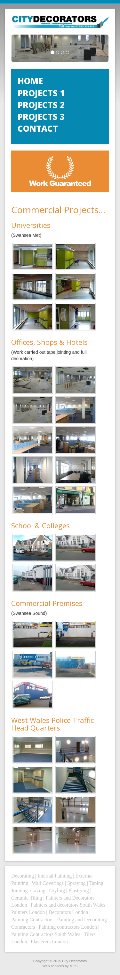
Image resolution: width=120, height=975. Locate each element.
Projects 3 (41, 116)
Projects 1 (41, 93)
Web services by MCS (60, 966)
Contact (38, 128)
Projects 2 (41, 105)
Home (30, 81)
